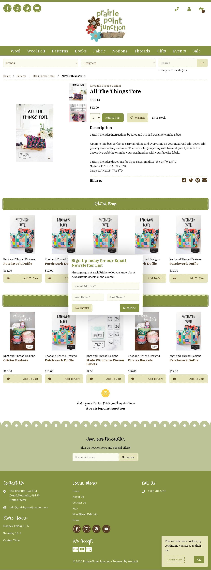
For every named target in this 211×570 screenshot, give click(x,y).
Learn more (175, 559)
